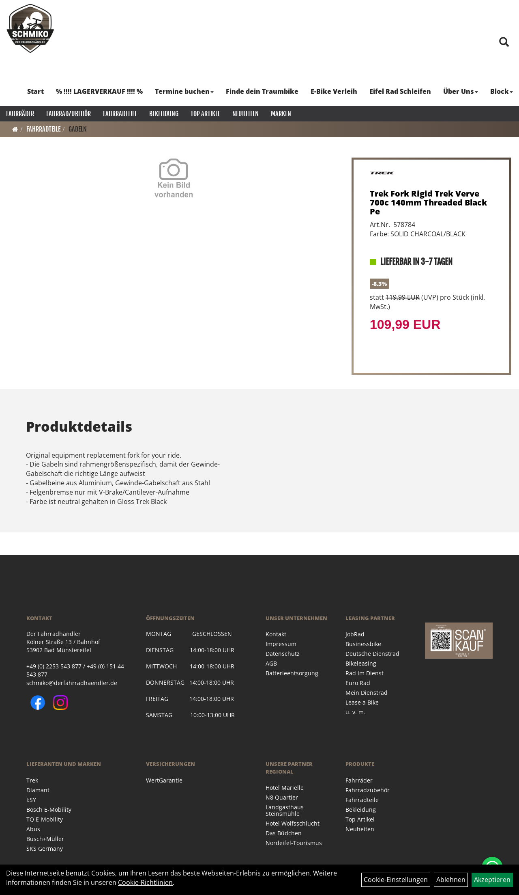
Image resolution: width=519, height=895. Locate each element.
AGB (271, 663)
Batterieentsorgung (292, 673)
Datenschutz (283, 653)
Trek (32, 780)
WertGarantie (164, 780)
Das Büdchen (284, 833)
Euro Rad (357, 683)
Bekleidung (163, 114)
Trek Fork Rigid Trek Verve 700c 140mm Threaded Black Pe (428, 202)
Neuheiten (245, 114)
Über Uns (460, 91)
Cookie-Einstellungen (396, 879)
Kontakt (276, 634)
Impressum (281, 644)
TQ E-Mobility (44, 819)
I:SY (31, 800)
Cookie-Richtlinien (145, 882)
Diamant (37, 790)
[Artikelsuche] (504, 42)
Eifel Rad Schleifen (400, 91)
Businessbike (363, 644)
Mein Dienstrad (366, 692)
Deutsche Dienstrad (372, 653)
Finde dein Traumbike (262, 91)
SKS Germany (44, 848)
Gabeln (78, 129)
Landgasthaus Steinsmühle (285, 810)
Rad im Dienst (364, 673)
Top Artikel (205, 114)
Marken (281, 114)
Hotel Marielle (285, 787)
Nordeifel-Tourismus (294, 843)
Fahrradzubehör (68, 114)
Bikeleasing (360, 663)
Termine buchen (184, 91)
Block (501, 91)
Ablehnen (450, 879)
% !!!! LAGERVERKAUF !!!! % (99, 91)
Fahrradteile (120, 114)
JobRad (355, 634)
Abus (33, 829)
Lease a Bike (362, 702)
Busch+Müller (45, 839)
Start (35, 91)
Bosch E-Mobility (48, 809)
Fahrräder (20, 114)
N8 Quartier (282, 797)
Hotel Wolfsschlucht (293, 823)
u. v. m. (355, 712)
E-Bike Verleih (334, 91)
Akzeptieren (492, 879)
